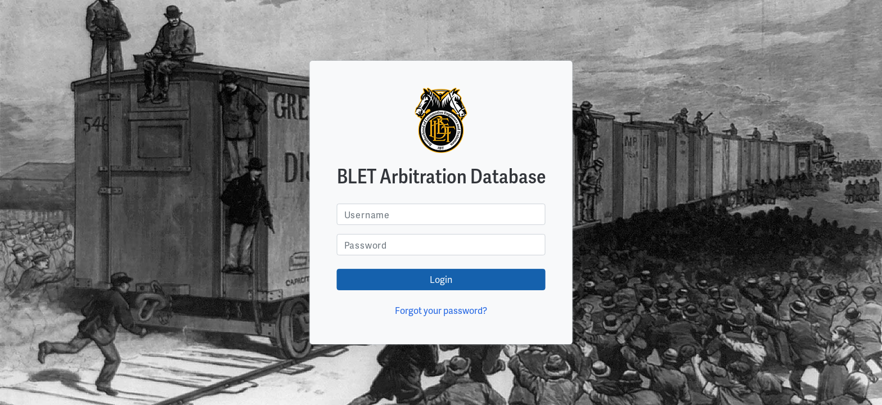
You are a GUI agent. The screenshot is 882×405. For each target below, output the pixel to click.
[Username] (441, 214)
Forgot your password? (441, 310)
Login (441, 279)
